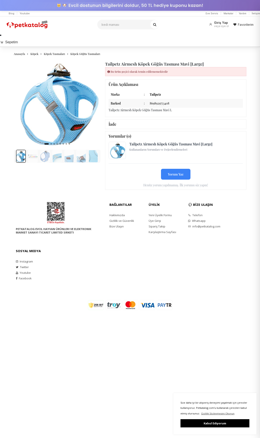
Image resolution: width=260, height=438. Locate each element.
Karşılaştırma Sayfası (162, 232)
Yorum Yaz (176, 174)
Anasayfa (19, 54)
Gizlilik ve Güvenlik (121, 220)
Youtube (25, 13)
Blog (11, 13)
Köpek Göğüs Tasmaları (85, 54)
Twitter (22, 267)
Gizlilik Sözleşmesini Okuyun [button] (217, 413)
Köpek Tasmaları (54, 54)
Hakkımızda (117, 215)
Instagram (24, 261)
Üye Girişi (155, 220)
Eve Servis (212, 13)
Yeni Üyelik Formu (160, 215)
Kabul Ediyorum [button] (215, 423)
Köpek (34, 54)
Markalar (228, 13)
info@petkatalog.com (204, 226)
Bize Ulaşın (116, 226)
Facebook (24, 278)
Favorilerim (243, 24)
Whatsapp (197, 220)
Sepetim (9, 42)
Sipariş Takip (157, 226)
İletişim (256, 13)
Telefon (195, 215)
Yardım (242, 13)
